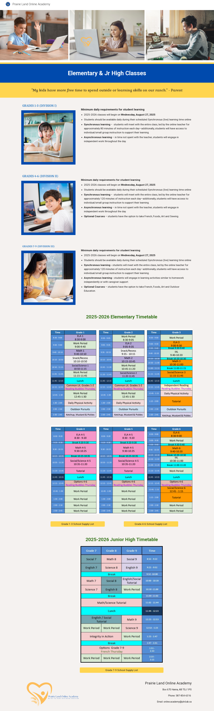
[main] (107, 73)
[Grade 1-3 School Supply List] (78, 524)
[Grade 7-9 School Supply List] (121, 670)
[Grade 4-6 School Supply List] (151, 524)
